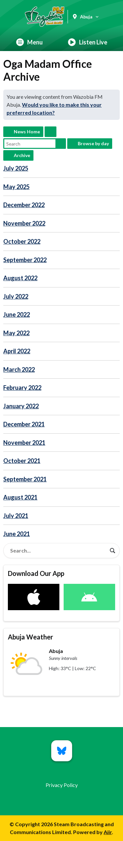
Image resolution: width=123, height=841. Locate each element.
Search (60, 143)
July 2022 (15, 296)
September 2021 (25, 479)
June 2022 (16, 314)
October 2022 (21, 241)
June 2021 (16, 533)
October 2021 (21, 460)
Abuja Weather (30, 637)
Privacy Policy (62, 785)
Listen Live (87, 42)
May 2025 (16, 186)
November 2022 (24, 223)
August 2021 (20, 497)
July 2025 (15, 168)
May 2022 (16, 333)
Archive (22, 155)
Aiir (108, 832)
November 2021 (24, 442)
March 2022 (19, 369)
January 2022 (21, 406)
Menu (29, 42)
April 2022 (16, 351)
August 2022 (20, 278)
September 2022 (25, 259)
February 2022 (22, 387)
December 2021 (24, 424)
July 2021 (15, 515)
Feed (50, 131)
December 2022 (24, 204)
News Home (27, 131)
